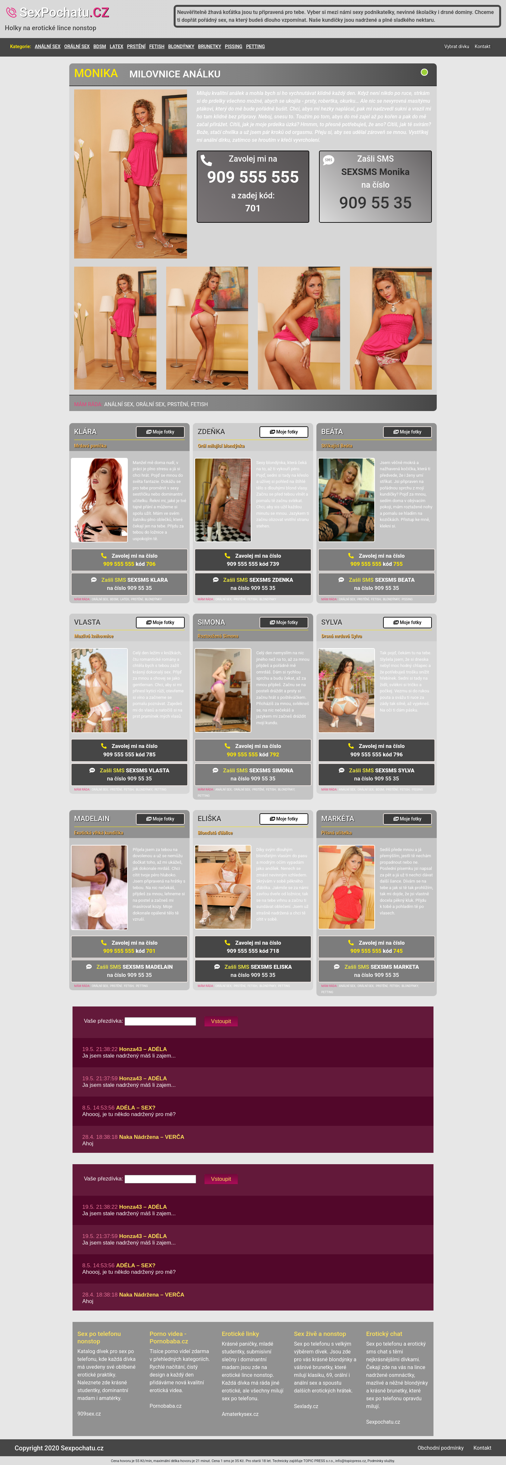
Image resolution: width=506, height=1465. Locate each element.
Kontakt (482, 46)
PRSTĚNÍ (136, 46)
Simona (211, 622)
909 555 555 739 (253, 560)
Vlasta (87, 622)
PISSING (234, 46)
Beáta (332, 432)
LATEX (117, 46)
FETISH (157, 46)
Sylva (331, 622)
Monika (96, 73)
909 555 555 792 (253, 750)
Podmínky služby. (381, 1461)
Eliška (209, 819)
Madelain (92, 819)
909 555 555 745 (376, 946)
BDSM (99, 46)
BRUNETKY (209, 46)
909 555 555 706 (129, 560)
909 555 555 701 (129, 946)
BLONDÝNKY (181, 46)
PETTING (255, 46)
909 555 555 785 (129, 750)
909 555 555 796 (376, 750)
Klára (85, 432)
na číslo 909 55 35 (129, 584)
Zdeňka (211, 432)
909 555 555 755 (376, 560)
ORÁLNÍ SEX (77, 46)
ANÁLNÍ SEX (47, 46)
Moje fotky (160, 431)
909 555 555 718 (253, 946)
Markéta (337, 819)
